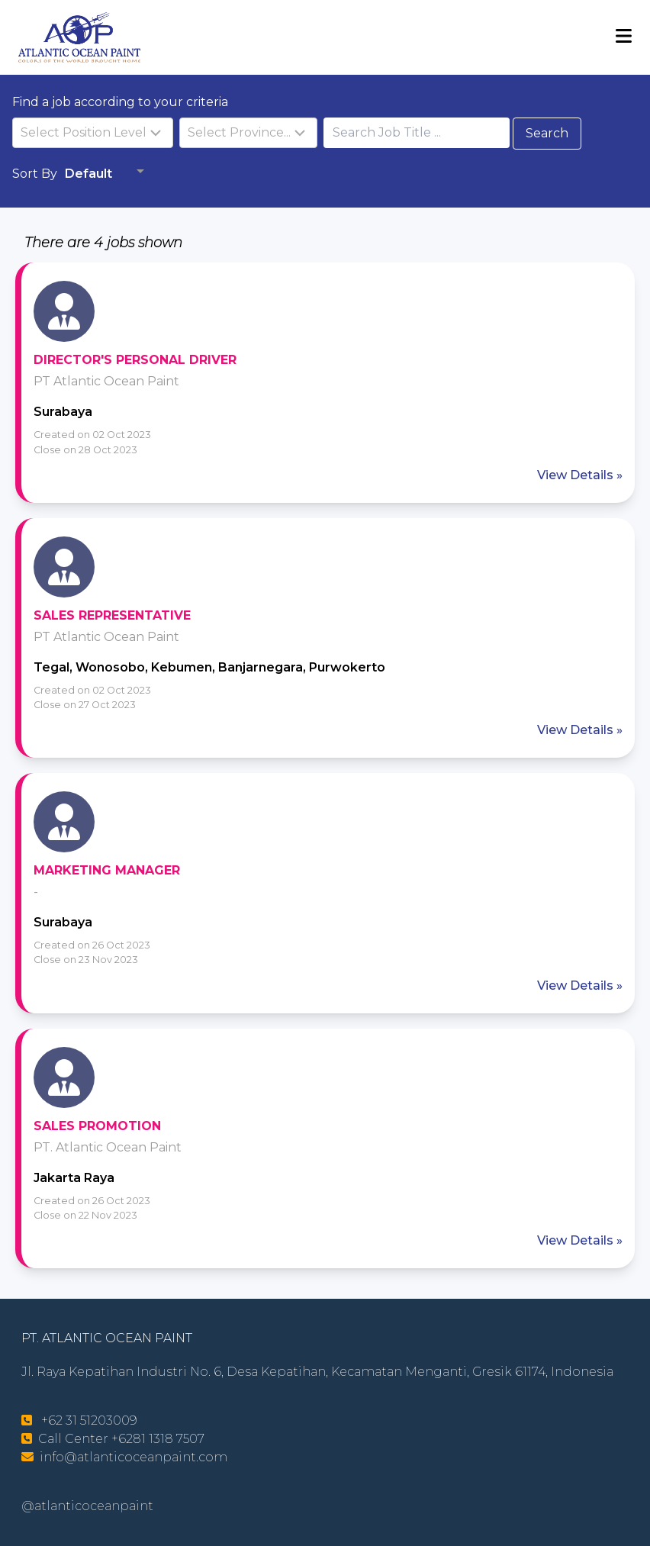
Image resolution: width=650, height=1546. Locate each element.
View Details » (580, 475)
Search (547, 133)
